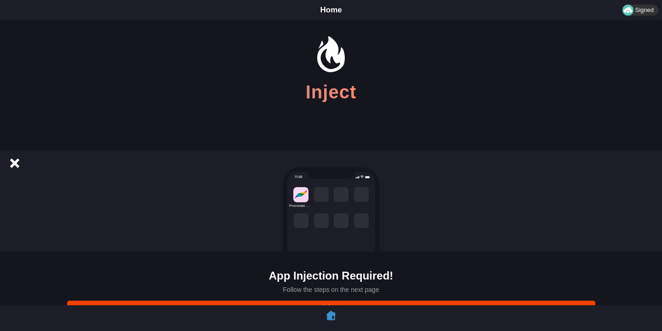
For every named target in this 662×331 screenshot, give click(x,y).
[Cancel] (14, 163)
